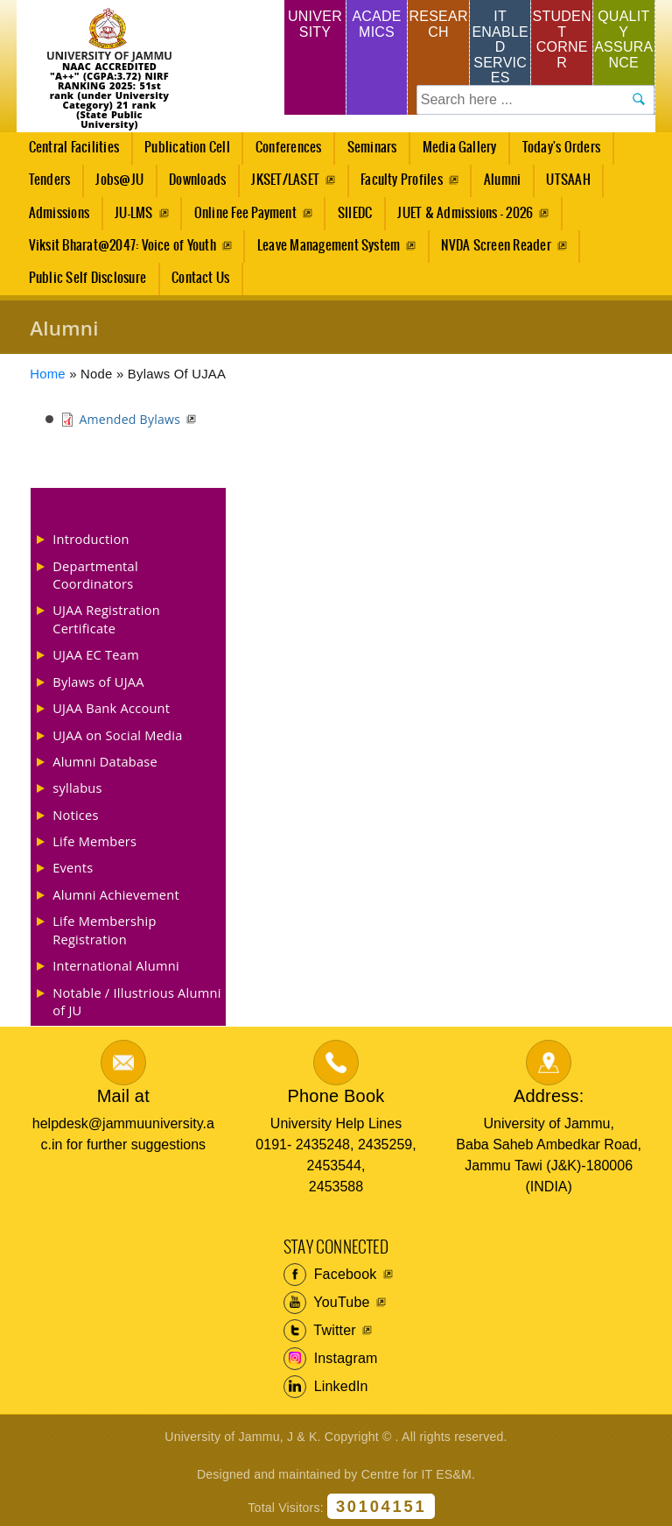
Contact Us (200, 278)
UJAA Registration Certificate (106, 618)
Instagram (331, 1358)
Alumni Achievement (115, 894)
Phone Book (335, 1096)
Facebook (330, 1274)
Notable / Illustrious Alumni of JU (136, 1001)
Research (438, 24)
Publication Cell (187, 147)
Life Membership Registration (104, 929)
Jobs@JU (115, 185)
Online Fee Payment (245, 213)
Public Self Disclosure (87, 278)
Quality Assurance (623, 39)
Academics (376, 24)
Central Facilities (69, 152)
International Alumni (115, 965)
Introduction (90, 539)
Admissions (54, 218)
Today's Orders (561, 147)
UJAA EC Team (95, 654)
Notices (75, 814)
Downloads (197, 180)
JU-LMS (133, 213)
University (315, 24)
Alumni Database (105, 761)
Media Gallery (454, 152)
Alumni (502, 180)
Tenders (50, 180)
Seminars (372, 147)
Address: (549, 1096)
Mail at (123, 1096)
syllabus (77, 787)
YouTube (327, 1302)
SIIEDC (355, 213)
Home (48, 374)
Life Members (94, 841)
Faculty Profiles (401, 180)
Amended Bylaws (129, 419)
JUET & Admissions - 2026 (465, 213)
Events (72, 867)
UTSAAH (563, 185)
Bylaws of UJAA (98, 681)
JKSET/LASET (285, 180)
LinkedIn (326, 1386)
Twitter (320, 1330)
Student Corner (562, 39)
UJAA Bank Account (111, 708)
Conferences (283, 152)
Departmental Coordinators (95, 574)
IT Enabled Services (500, 47)
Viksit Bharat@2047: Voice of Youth (122, 245)
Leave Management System (329, 245)
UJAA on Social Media (117, 735)
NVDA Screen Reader (495, 245)
